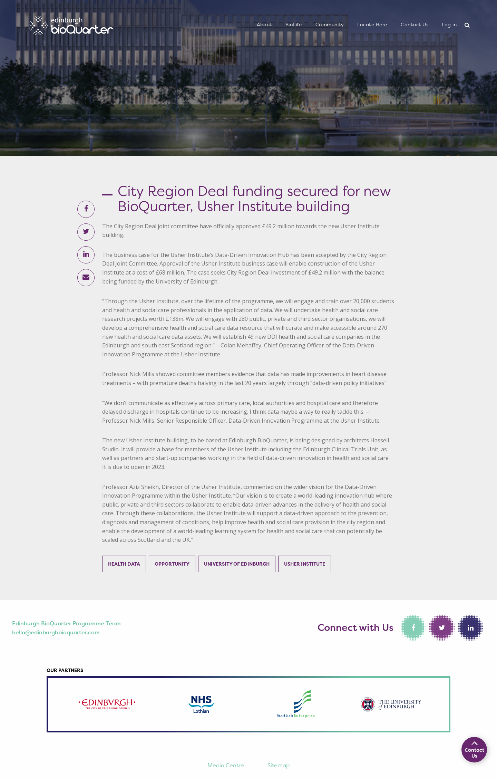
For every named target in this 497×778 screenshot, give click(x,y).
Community (329, 24)
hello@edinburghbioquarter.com (56, 632)
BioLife (293, 24)
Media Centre (225, 765)
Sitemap (278, 765)
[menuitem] (264, 25)
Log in (449, 24)
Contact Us (414, 24)
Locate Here (372, 24)
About (264, 24)
